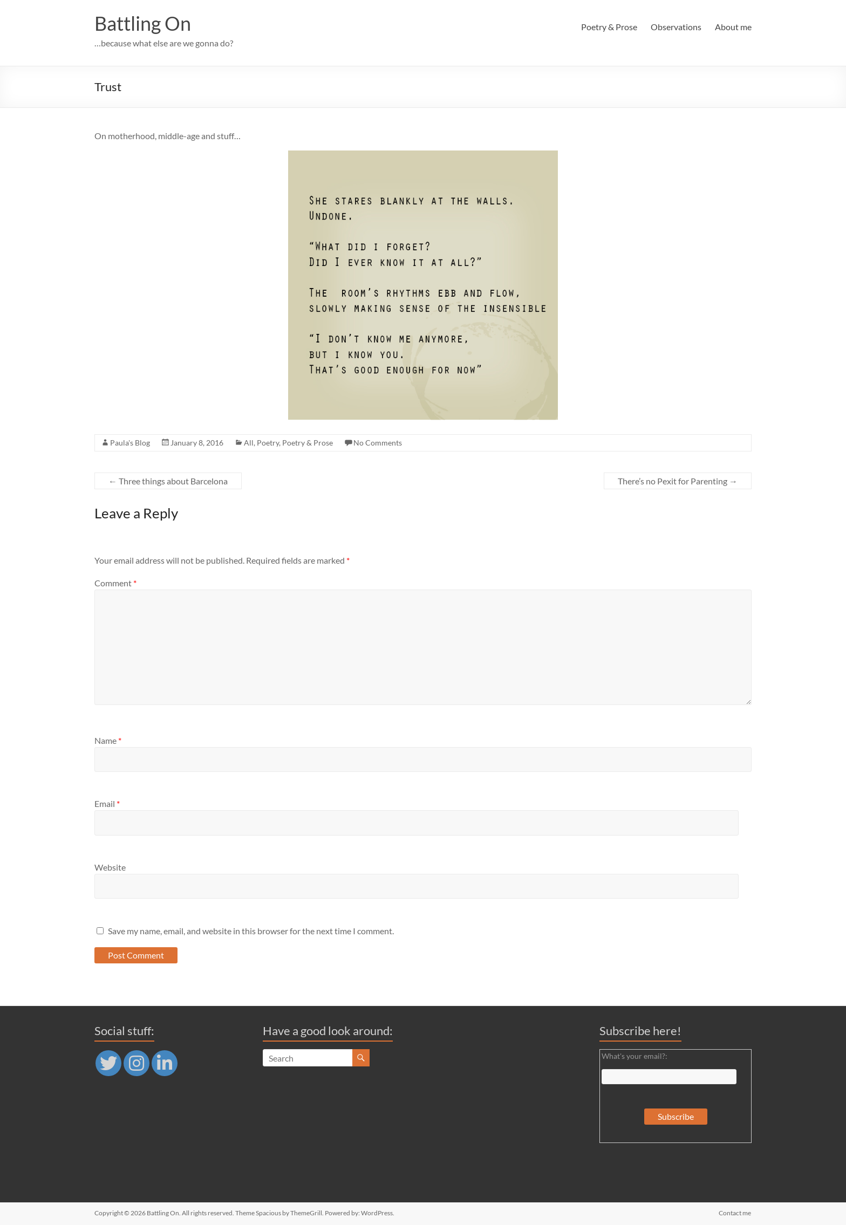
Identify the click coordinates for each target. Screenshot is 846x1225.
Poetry (268, 442)
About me (733, 27)
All (249, 442)
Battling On (142, 23)
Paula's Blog (130, 442)
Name (107, 740)
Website (110, 867)
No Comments (377, 442)
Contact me (735, 1213)
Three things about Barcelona (168, 481)
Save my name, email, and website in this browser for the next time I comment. (251, 931)
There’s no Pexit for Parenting (678, 481)
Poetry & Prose (609, 27)
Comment (115, 583)
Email (107, 803)
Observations (676, 27)
